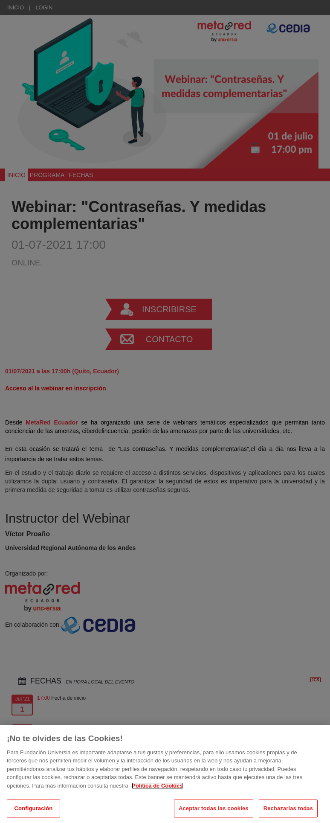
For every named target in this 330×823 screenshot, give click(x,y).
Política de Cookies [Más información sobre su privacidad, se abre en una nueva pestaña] (157, 793)
